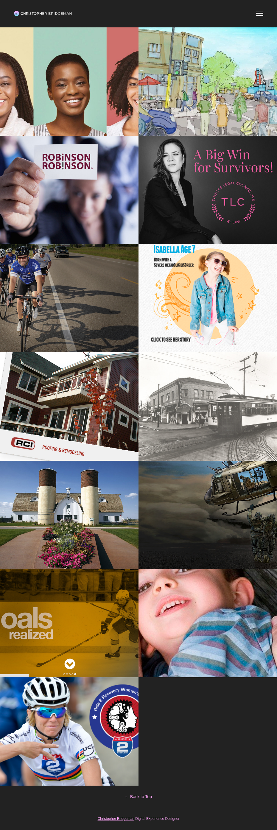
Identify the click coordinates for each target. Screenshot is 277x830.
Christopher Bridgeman (116, 819)
